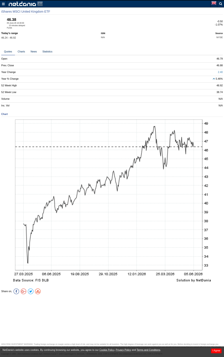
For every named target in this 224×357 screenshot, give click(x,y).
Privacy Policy (123, 350)
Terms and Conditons (148, 350)
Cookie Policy (106, 350)
